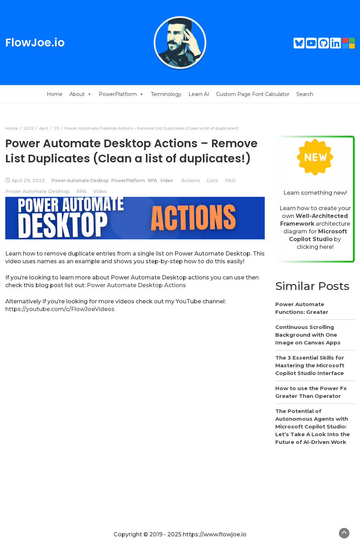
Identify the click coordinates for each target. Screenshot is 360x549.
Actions (190, 180)
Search (304, 94)
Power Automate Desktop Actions (136, 285)
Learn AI (198, 94)
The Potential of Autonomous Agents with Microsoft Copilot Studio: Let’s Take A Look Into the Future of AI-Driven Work (312, 426)
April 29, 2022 (28, 180)
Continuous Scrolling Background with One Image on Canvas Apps (308, 335)
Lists (212, 180)
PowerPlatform (121, 94)
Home (55, 94)
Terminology (166, 94)
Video (166, 180)
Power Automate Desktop (80, 180)
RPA (152, 180)
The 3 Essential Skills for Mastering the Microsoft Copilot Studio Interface (309, 365)
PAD (230, 180)
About (81, 94)
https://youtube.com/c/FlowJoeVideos (60, 309)
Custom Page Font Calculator (252, 94)
